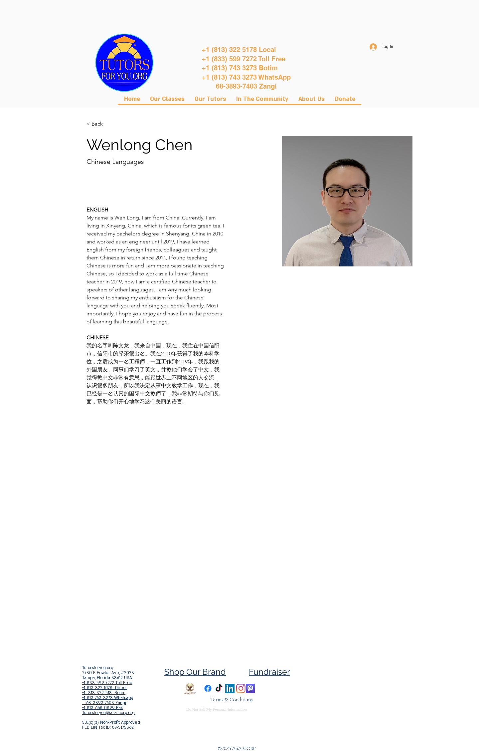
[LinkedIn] (230, 688)
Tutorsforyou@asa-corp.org (108, 712)
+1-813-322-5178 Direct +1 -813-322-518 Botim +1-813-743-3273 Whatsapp (107, 692)
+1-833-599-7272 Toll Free (107, 682)
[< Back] (99, 124)
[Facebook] (208, 688)
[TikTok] (219, 688)
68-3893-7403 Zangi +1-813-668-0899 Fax (104, 705)
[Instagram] (240, 688)
